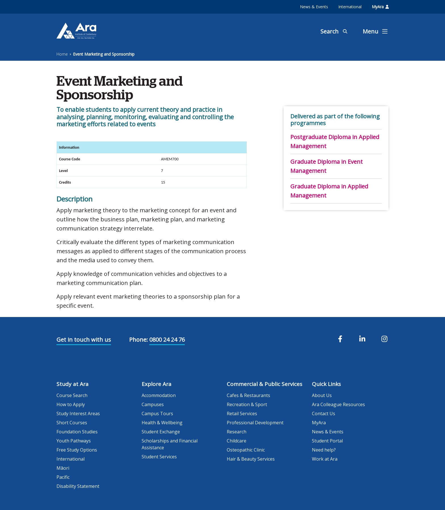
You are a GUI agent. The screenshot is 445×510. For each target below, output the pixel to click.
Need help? (324, 450)
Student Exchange (161, 432)
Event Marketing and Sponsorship (104, 54)
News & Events (314, 6)
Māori (62, 468)
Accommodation (159, 395)
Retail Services (242, 413)
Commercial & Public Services (264, 384)
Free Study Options (76, 450)
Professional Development (255, 422)
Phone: (138, 339)
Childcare (236, 441)
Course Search (71, 395)
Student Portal (327, 441)
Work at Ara (324, 459)
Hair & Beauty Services (251, 459)
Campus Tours (157, 413)
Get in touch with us (83, 339)
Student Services (159, 457)
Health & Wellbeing (162, 422)
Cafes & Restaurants (248, 395)
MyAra (380, 6)
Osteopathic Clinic (246, 450)
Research (236, 432)
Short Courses (71, 422)
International (350, 6)
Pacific (63, 477)
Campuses (153, 404)
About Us (322, 395)
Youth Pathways (73, 441)
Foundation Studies (77, 432)
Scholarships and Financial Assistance (170, 444)
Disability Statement (77, 486)
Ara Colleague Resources (338, 404)
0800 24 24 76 (167, 339)
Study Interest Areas (78, 413)
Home (62, 54)
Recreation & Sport (247, 404)
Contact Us (323, 413)
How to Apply (70, 404)
